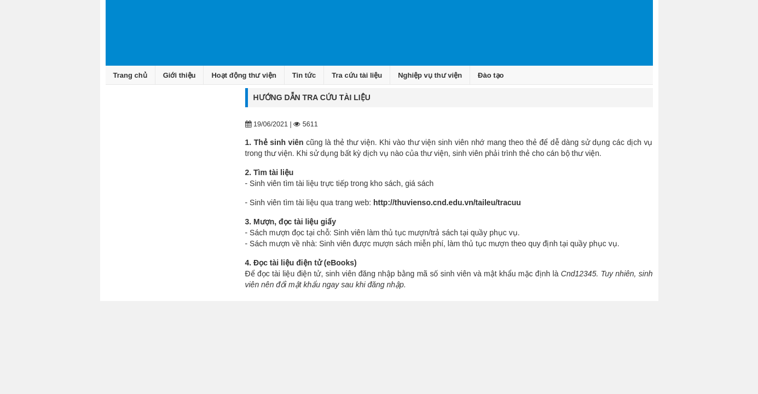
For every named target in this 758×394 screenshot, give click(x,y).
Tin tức (304, 75)
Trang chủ (130, 75)
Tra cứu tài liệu (357, 75)
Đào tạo (491, 75)
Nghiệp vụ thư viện (430, 75)
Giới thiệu (179, 75)
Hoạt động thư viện (243, 75)
